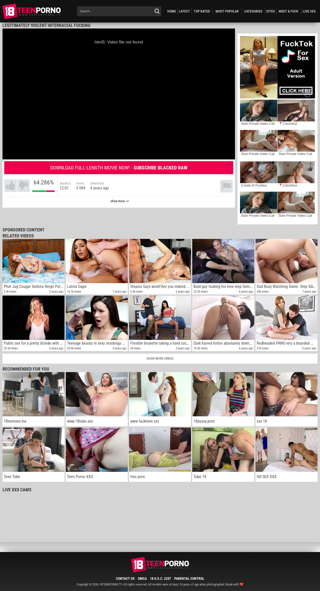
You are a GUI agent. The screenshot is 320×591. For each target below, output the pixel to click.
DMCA (142, 578)
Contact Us (125, 578)
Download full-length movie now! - (119, 168)
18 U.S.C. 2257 (160, 578)
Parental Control (189, 578)
